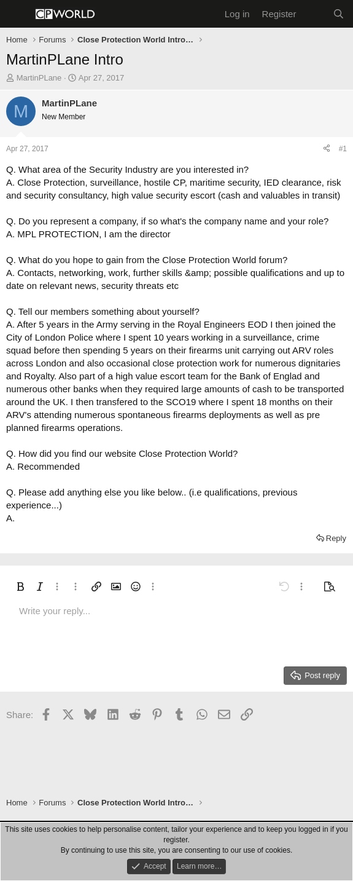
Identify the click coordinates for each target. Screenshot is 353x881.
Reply (336, 538)
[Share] (327, 149)
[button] (20, 586)
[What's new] (314, 13)
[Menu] (16, 14)
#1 (343, 148)
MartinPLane (39, 77)
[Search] (339, 13)
